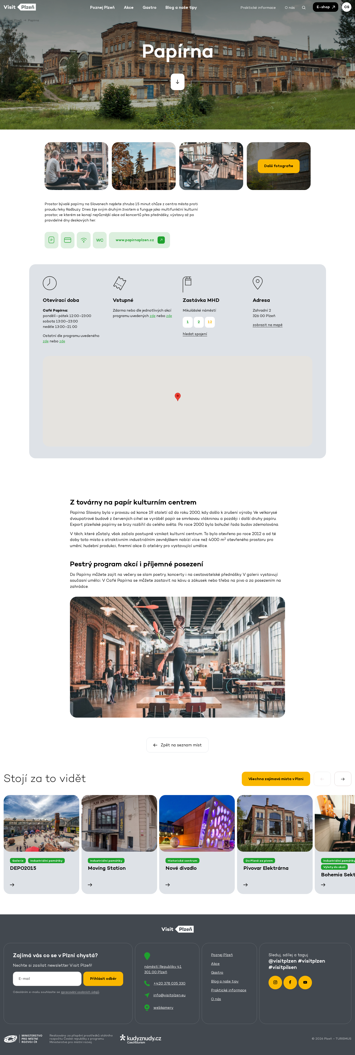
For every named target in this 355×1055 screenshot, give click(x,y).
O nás (216, 999)
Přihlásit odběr (103, 978)
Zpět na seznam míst (177, 745)
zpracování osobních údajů (80, 992)
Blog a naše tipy (225, 981)
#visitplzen (311, 960)
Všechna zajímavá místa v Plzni (275, 778)
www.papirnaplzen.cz (140, 240)
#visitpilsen (283, 967)
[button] (304, 7)
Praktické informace (228, 990)
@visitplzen (283, 960)
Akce (215, 963)
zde (45, 341)
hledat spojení (194, 333)
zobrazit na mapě (267, 324)
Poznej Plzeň (222, 954)
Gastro (217, 972)
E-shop (326, 7)
